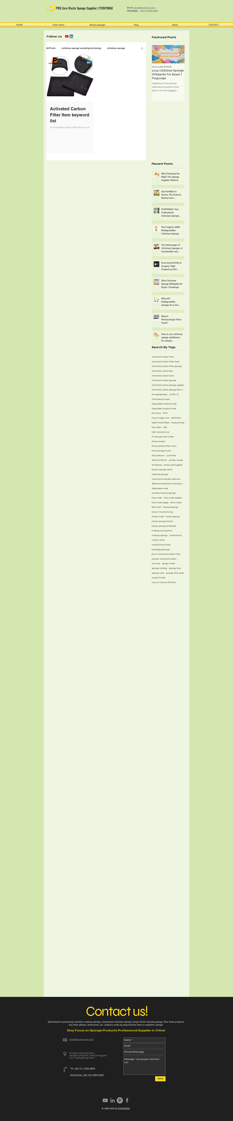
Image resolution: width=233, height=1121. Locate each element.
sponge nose (158, 573)
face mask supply (160, 503)
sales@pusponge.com (144, 8)
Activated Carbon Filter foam (166, 362)
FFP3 (165, 413)
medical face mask (161, 545)
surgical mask (158, 578)
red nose (156, 564)
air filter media (176, 460)
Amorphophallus (159, 394)
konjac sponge (173, 517)
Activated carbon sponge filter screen (168, 390)
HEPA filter (176, 418)
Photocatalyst (158, 441)
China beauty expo (161, 399)
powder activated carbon (164, 559)
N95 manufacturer (161, 432)
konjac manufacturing (162, 512)
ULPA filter (171, 456)
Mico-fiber (156, 427)
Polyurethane (158, 456)
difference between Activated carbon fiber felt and (168, 484)
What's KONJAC (159, 460)
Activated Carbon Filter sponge (167, 366)
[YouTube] (67, 36)
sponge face (175, 568)
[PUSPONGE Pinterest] (120, 1100)
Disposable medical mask (164, 404)
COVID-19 (173, 394)
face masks (176, 503)
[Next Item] (179, 54)
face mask (157, 498)
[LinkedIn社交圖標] (71, 36)
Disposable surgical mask (164, 409)
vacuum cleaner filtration (164, 582)
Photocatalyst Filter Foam (164, 446)
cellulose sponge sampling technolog (81, 48)
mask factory (175, 535)
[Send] (160, 1078)
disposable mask (160, 488)
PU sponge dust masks (163, 437)
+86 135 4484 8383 (149, 11)
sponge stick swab (175, 573)
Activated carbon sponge (164, 380)
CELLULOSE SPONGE (162, 67)
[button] (142, 48)
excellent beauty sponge (164, 493)
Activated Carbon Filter (163, 357)
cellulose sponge (116, 48)
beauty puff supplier (173, 465)
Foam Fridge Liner (160, 418)
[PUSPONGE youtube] (105, 1100)
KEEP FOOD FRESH (160, 423)
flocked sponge (170, 507)
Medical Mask (177, 423)
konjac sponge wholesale (164, 526)
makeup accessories (162, 531)
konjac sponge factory (162, 521)
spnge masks (168, 564)
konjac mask (158, 517)
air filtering (157, 465)
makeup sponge (159, 535)
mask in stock (158, 540)
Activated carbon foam (163, 376)
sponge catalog (159, 568)
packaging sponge (161, 550)
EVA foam (156, 413)
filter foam (157, 507)
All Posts (51, 48)
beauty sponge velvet (162, 470)
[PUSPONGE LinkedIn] (112, 1100)
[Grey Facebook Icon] (127, 1100)
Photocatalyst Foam (161, 451)
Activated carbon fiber (162, 371)
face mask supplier (173, 498)
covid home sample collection (166, 479)
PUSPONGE (124, 1108)
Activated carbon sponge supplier (168, 385)
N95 (165, 427)
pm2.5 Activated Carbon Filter (166, 554)
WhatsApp (132, 11)
